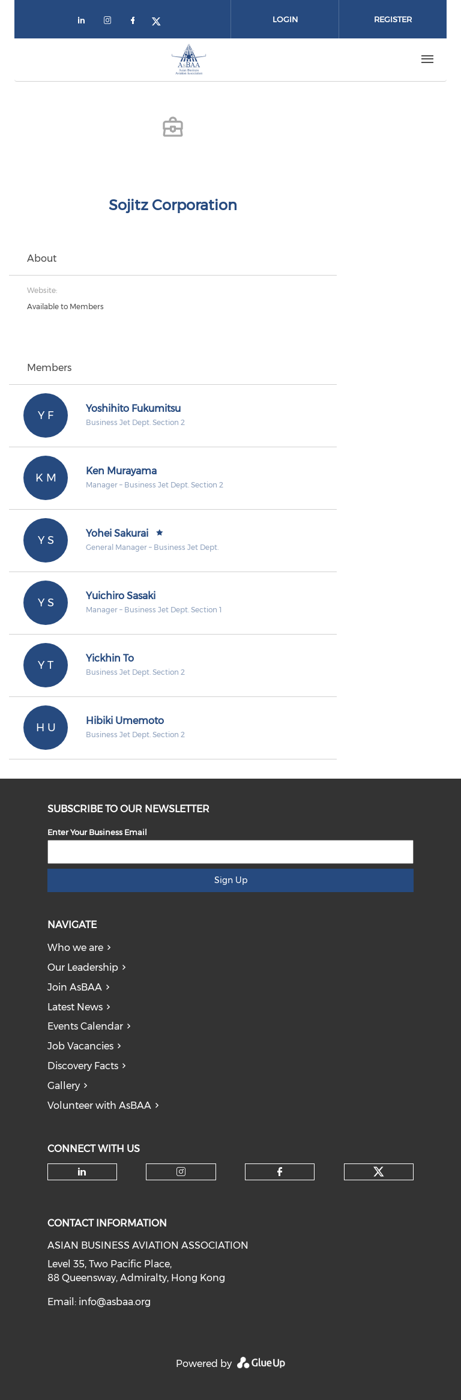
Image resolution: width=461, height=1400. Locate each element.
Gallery (63, 1085)
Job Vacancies (80, 1046)
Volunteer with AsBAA (99, 1105)
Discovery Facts (82, 1066)
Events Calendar (85, 1026)
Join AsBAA (74, 987)
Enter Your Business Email (97, 832)
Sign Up (230, 880)
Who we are (75, 947)
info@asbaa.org (115, 1302)
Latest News (75, 1007)
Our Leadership (82, 967)
